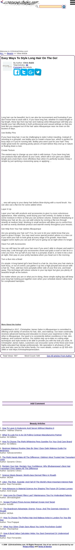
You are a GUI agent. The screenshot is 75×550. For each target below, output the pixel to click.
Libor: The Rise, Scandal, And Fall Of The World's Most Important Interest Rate (37, 482)
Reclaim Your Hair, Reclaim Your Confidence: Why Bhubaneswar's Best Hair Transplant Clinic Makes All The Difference (35, 467)
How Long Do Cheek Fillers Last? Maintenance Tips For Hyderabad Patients (37, 495)
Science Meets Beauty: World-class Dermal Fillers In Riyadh (29, 475)
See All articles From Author (59, 356)
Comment (17, 67)
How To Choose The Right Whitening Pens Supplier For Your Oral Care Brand (37, 441)
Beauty (10, 53)
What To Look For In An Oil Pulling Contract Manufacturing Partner (32, 435)
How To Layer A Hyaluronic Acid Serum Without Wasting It (28, 428)
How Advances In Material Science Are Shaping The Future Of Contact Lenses (37, 488)
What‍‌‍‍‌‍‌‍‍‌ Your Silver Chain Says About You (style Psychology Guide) (32, 527)
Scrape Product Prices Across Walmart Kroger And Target (29, 502)
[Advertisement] (37, 29)
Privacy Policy (28, 547)
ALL (2, 53)
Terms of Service (45, 547)
